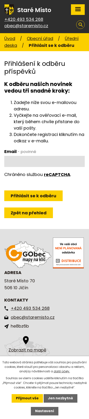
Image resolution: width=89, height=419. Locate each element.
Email (20, 151)
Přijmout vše (27, 398)
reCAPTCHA (57, 174)
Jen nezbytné (60, 398)
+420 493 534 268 (23, 19)
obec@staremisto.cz (26, 26)
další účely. (62, 371)
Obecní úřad (40, 38)
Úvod (9, 38)
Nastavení (44, 411)
